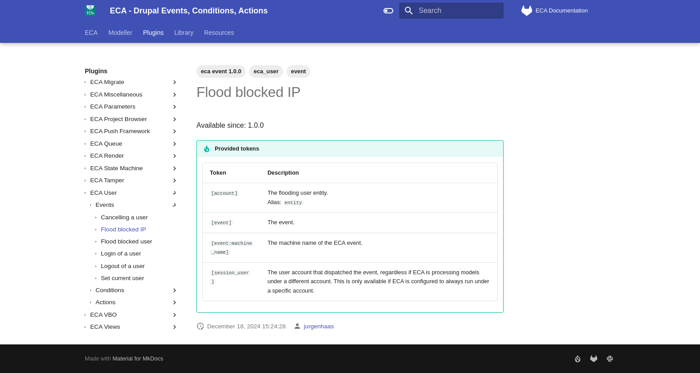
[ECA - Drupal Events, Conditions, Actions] (90, 11)
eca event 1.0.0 (221, 71)
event (298, 71)
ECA (91, 32)
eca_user (266, 71)
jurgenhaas (319, 326)
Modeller (120, 32)
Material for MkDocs (137, 358)
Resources (219, 32)
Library (183, 32)
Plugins (153, 32)
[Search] (451, 11)
